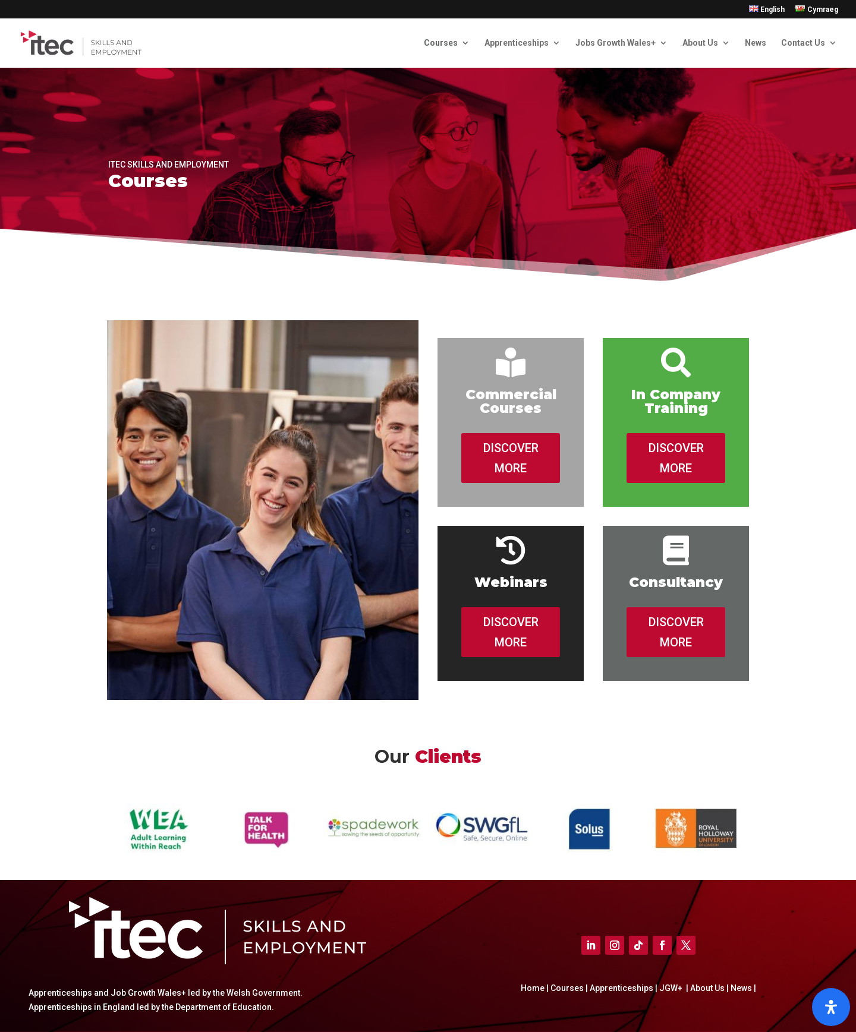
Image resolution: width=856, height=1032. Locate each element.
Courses (441, 43)
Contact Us (803, 43)
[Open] (831, 1007)
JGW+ (671, 988)
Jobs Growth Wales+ (615, 43)
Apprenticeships (516, 43)
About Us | (708, 988)
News (755, 43)
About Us (700, 43)
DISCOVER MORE (511, 458)
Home (533, 988)
